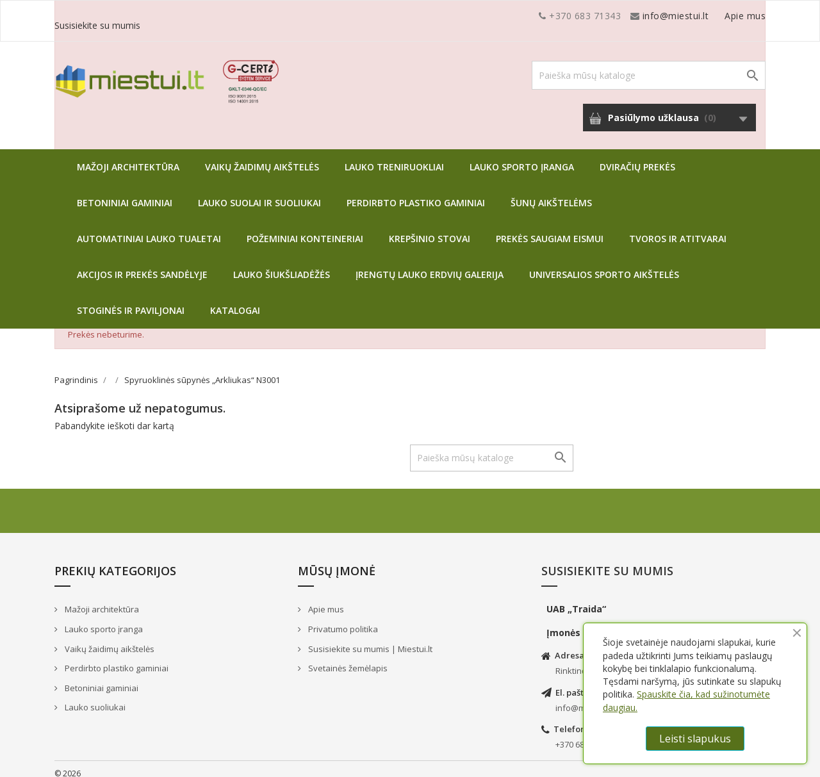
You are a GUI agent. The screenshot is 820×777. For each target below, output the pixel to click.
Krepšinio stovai (429, 229)
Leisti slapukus (695, 739)
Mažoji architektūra (128, 157)
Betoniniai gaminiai (124, 193)
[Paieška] (649, 65)
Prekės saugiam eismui (549, 229)
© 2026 (67, 763)
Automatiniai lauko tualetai (149, 229)
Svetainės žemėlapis (347, 658)
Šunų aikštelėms (551, 193)
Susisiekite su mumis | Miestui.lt (369, 639)
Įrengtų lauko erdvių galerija (430, 265)
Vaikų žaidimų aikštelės (262, 157)
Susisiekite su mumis (719, 16)
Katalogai (235, 301)
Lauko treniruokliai (394, 157)
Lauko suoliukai (94, 697)
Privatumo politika (342, 619)
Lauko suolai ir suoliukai (259, 193)
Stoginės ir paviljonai (130, 301)
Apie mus (643, 16)
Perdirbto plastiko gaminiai (416, 193)
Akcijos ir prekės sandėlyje (142, 265)
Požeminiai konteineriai (305, 229)
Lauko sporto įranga (522, 157)
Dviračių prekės (637, 157)
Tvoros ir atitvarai (677, 229)
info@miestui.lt (182, 16)
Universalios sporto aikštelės (604, 265)
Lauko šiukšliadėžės (281, 265)
